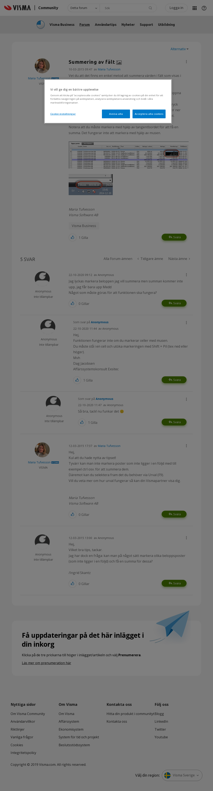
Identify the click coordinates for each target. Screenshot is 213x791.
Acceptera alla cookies (149, 113)
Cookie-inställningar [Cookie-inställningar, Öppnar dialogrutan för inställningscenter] (63, 113)
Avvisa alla (116, 113)
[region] (108, 101)
